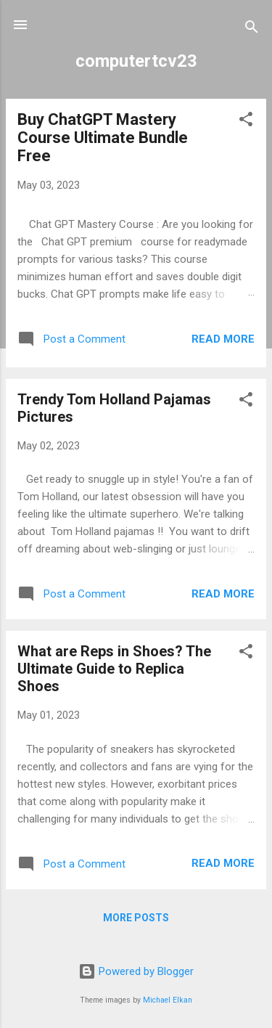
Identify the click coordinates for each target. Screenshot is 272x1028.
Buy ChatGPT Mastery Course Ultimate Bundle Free (102, 137)
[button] (246, 121)
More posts (136, 917)
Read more (223, 339)
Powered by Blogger (136, 971)
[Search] (251, 29)
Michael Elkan (167, 1000)
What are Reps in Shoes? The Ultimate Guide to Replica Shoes (114, 668)
